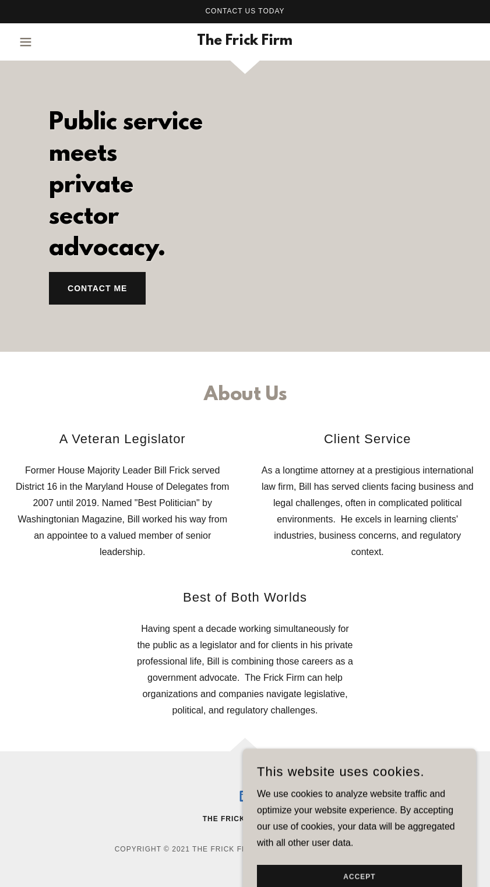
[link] (245, 42)
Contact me (97, 288)
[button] (41, 42)
